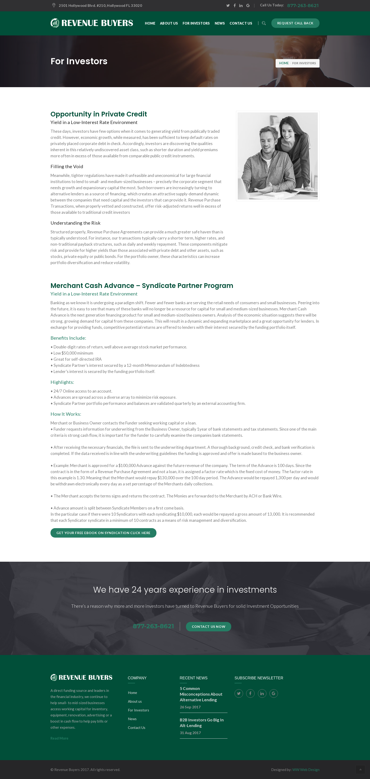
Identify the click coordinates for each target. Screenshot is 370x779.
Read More (59, 738)
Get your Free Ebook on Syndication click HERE (103, 533)
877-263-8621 (303, 5)
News (132, 719)
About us (135, 701)
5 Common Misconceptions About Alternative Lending (201, 694)
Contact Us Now (208, 627)
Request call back (295, 23)
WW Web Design (306, 769)
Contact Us (136, 727)
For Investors (138, 710)
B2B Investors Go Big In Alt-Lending (202, 722)
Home (132, 692)
